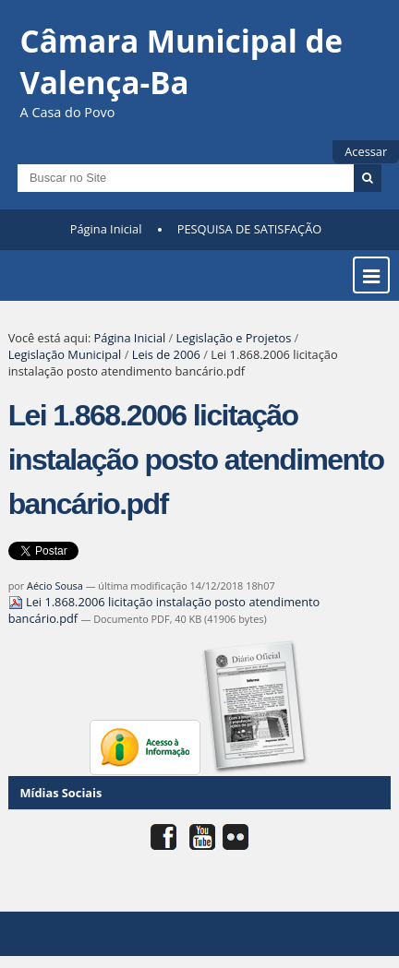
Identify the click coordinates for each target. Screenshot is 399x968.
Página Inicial (106, 229)
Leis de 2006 (166, 354)
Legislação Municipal (65, 354)
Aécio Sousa (55, 585)
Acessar (366, 151)
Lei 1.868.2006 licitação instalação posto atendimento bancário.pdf (164, 610)
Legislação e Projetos (234, 337)
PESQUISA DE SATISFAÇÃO (249, 229)
